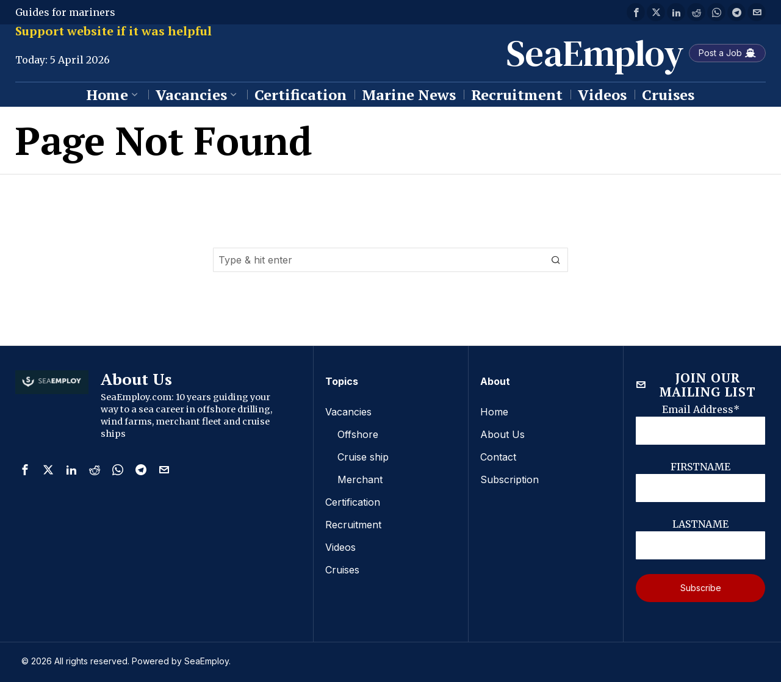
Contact (498, 456)
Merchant (360, 478)
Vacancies (348, 412)
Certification (352, 500)
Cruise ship (363, 456)
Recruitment (353, 521)
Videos (340, 543)
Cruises (342, 565)
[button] (556, 260)
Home (494, 412)
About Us (502, 434)
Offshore (357, 434)
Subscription (509, 478)
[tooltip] (636, 12)
